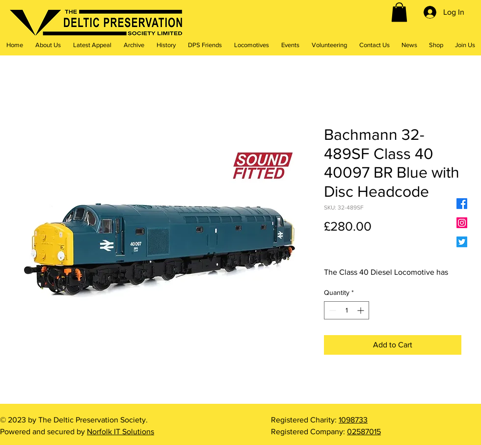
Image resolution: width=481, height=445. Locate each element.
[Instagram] (461, 222)
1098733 (353, 420)
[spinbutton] (346, 310)
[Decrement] (331, 310)
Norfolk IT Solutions (120, 431)
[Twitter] (461, 241)
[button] (399, 12)
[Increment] (361, 310)
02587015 (364, 431)
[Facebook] (461, 203)
